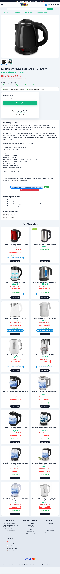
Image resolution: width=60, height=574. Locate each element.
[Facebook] (9, 553)
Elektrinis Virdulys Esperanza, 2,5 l (45, 244)
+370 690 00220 (20, 113)
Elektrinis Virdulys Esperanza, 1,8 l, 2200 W (15, 392)
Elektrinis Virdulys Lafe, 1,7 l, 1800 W (15, 318)
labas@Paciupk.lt (12, 545)
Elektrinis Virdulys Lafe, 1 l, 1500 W (45, 318)
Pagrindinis (4, 12)
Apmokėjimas (50, 530)
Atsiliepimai (31, 529)
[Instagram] (11, 553)
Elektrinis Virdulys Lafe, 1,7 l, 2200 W (15, 282)
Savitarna (50, 523)
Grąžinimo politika (50, 532)
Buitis (11, 12)
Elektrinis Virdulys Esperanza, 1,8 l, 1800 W (15, 244)
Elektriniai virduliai (41, 12)
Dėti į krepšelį (20, 103)
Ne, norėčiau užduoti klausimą (29, 190)
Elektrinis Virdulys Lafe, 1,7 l (15, 355)
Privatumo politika (31, 533)
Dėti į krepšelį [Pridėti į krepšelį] (15, 261)
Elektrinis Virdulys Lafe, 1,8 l (45, 355)
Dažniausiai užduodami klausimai (31, 525)
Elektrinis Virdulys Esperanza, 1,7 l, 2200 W (44, 427)
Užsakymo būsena (50, 525)
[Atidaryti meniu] (2, 5)
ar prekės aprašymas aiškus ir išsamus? (26, 187)
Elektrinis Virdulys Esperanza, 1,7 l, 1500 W (44, 392)
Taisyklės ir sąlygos (31, 531)
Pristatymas (50, 528)
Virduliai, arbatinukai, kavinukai (24, 12)
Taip (46, 187)
